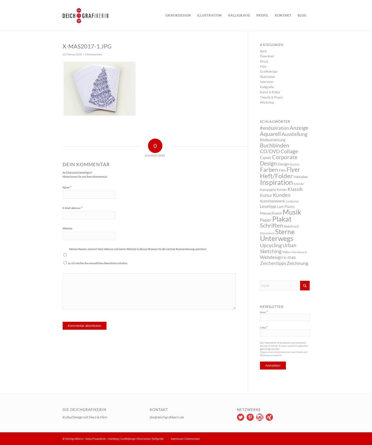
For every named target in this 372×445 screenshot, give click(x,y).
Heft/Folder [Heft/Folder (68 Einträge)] (276, 175)
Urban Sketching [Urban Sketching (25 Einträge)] (278, 248)
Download (267, 56)
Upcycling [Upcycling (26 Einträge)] (271, 245)
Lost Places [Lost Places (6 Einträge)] (286, 206)
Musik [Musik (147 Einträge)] (292, 212)
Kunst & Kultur (270, 92)
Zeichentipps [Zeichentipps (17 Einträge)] (273, 263)
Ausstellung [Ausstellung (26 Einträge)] (294, 134)
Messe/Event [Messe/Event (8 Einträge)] (271, 213)
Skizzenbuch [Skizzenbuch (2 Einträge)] (267, 233)
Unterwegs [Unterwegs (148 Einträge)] (277, 238)
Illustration (267, 77)
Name (67, 187)
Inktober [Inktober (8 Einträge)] (301, 176)
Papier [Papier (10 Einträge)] (266, 219)
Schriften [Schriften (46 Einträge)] (271, 225)
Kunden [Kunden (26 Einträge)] (281, 195)
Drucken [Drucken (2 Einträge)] (295, 164)
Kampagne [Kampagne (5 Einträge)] (268, 189)
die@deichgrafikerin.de (167, 417)
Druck (264, 61)
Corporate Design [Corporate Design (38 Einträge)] (278, 160)
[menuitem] (178, 15)
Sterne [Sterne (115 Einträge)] (285, 232)
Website (67, 228)
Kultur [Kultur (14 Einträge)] (266, 195)
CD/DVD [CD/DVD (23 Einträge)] (270, 151)
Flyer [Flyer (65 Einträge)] (293, 169)
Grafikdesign (269, 71)
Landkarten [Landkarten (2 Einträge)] (292, 201)
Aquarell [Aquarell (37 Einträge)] (270, 134)
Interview (266, 82)
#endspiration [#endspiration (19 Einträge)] (274, 128)
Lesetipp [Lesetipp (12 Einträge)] (268, 206)
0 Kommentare (93, 54)
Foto (263, 66)
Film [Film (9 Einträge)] (282, 170)
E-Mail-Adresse (72, 208)
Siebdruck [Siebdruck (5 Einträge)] (291, 226)
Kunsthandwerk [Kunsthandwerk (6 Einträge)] (272, 201)
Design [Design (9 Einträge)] (283, 164)
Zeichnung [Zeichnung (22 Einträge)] (297, 263)
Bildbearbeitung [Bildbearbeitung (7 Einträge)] (272, 140)
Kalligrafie (267, 87)
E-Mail (264, 327)
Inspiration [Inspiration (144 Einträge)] (276, 182)
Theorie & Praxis (271, 97)
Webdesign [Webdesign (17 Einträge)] (271, 257)
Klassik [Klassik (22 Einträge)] (295, 189)
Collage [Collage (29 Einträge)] (289, 151)
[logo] (99, 15)
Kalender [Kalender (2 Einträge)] (299, 183)
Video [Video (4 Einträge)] (286, 252)
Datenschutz (192, 438)
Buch (263, 51)
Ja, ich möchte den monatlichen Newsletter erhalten (95, 263)
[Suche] (285, 285)
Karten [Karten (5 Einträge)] (282, 189)
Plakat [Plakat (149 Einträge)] (282, 219)
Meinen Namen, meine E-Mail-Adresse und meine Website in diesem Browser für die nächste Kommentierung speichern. (138, 249)
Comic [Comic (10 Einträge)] (265, 157)
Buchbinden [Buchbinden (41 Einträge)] (274, 145)
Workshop (267, 102)
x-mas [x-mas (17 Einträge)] (289, 257)
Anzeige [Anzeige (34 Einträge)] (299, 127)
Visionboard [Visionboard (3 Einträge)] (299, 252)
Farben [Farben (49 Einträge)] (269, 169)
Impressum (177, 438)
